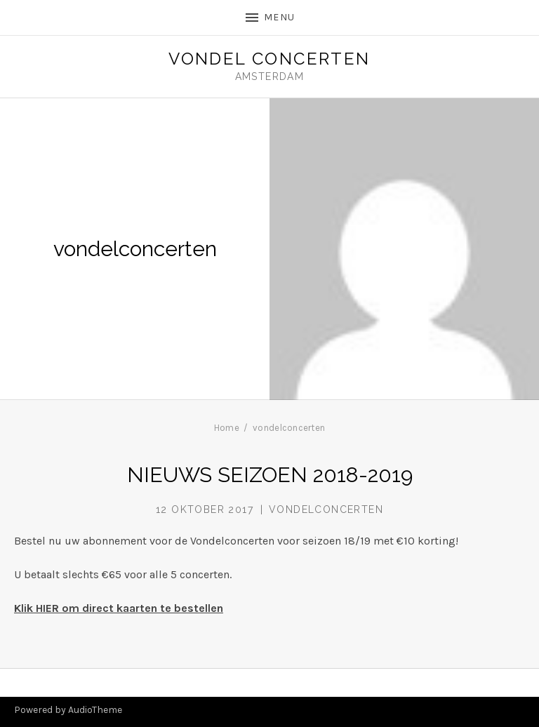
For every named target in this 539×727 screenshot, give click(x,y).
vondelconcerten (326, 509)
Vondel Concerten (269, 59)
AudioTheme (95, 710)
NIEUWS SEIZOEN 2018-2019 (270, 474)
